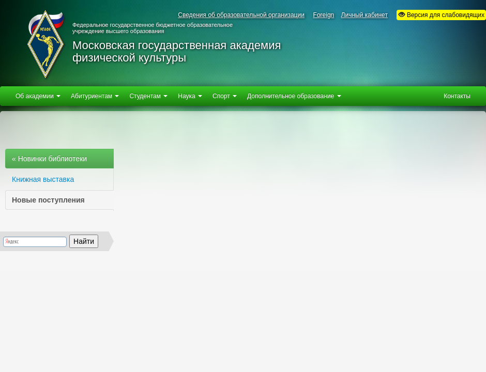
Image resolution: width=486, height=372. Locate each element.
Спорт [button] (224, 96)
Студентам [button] (148, 96)
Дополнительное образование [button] (294, 96)
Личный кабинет (364, 15)
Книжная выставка (43, 179)
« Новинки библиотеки (49, 158)
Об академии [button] (38, 96)
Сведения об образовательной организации (241, 15)
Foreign (324, 15)
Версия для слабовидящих (441, 15)
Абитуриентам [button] (95, 96)
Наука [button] (190, 96)
